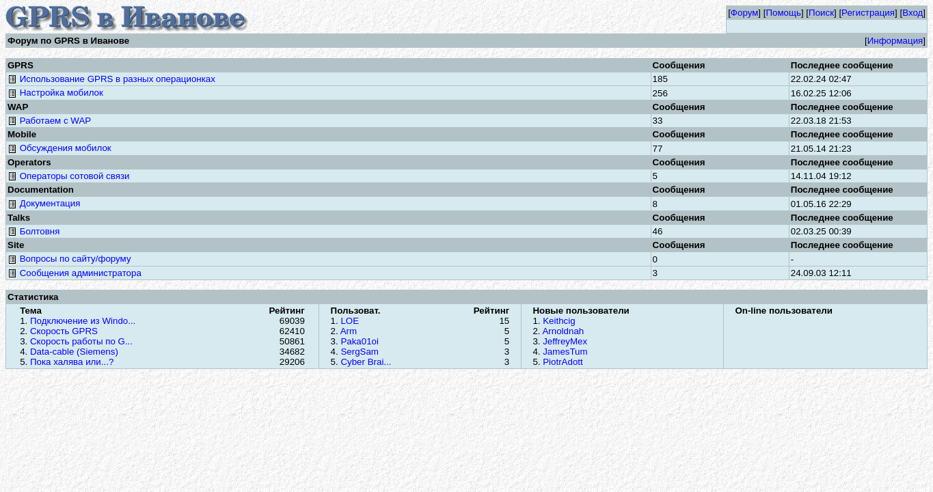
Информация (895, 41)
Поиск (821, 13)
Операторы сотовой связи (68, 176)
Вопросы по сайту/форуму (69, 259)
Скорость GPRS (64, 331)
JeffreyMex (565, 341)
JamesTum (565, 351)
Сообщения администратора (74, 273)
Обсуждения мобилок (59, 148)
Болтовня (33, 231)
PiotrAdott (563, 362)
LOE (349, 321)
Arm (348, 331)
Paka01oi (359, 341)
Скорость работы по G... (81, 341)
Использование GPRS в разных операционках (111, 79)
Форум (745, 13)
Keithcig (559, 321)
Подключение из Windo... (82, 321)
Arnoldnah (563, 331)
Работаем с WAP (49, 120)
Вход (912, 13)
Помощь (783, 13)
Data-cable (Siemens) (74, 351)
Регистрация (868, 13)
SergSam (359, 351)
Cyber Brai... (365, 362)
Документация (44, 203)
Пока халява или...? (71, 362)
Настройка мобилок (55, 92)
